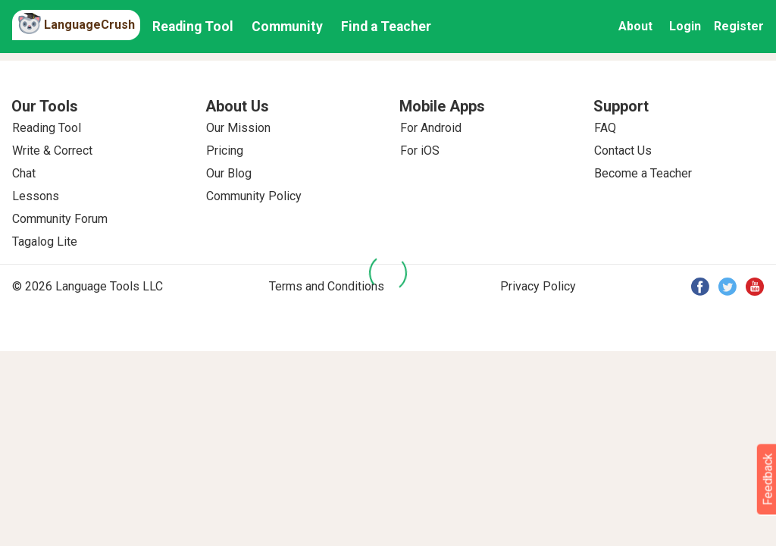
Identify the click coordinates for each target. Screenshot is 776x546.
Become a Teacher (643, 173)
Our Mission (238, 128)
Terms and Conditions (326, 286)
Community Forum (60, 219)
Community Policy (254, 196)
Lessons (35, 196)
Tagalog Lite (44, 241)
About (635, 26)
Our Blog (229, 173)
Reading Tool (192, 26)
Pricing (224, 150)
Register (739, 26)
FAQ (605, 128)
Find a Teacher (386, 26)
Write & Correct (52, 150)
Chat (24, 173)
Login (685, 26)
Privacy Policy (538, 286)
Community (287, 26)
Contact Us (623, 150)
